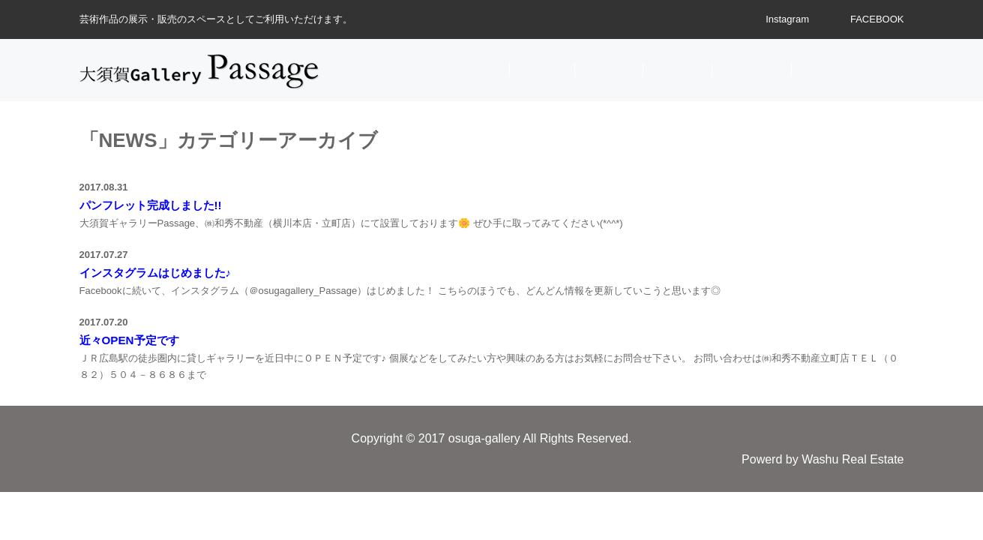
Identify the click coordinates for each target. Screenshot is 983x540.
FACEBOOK (877, 19)
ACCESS (752, 69)
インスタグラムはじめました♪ (155, 272)
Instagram (787, 19)
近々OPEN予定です (129, 340)
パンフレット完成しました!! (150, 205)
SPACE (677, 69)
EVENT (608, 69)
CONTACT (839, 69)
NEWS (542, 69)
